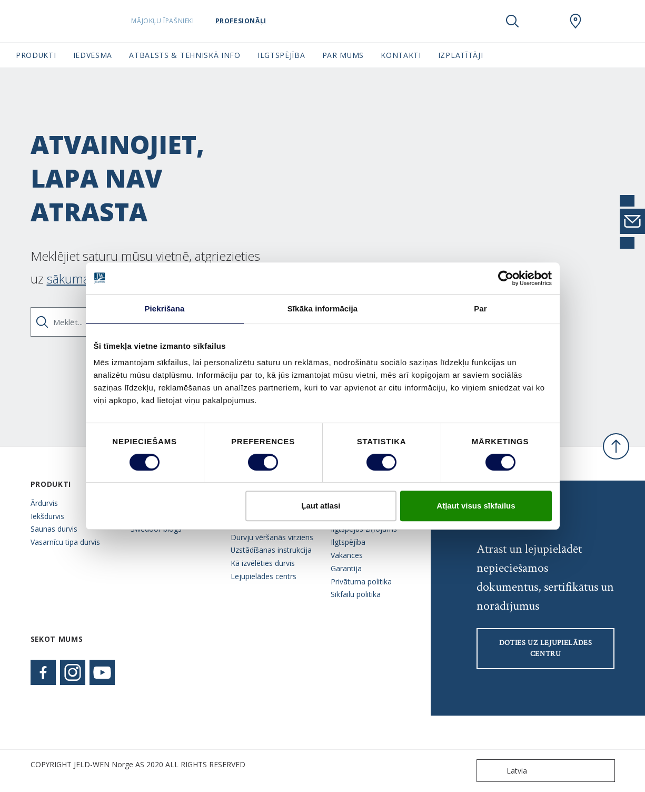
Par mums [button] (343, 55)
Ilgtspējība (348, 542)
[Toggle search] (512, 21)
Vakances (347, 555)
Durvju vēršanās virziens (272, 537)
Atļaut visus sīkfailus (475, 505)
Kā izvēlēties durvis (263, 563)
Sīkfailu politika (356, 594)
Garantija (346, 568)
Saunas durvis (54, 529)
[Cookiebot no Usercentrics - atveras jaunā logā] (506, 278)
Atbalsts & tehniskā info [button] (185, 55)
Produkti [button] (36, 55)
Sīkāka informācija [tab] (322, 308)
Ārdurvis (44, 503)
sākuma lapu (81, 278)
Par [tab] (480, 308)
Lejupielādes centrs (263, 576)
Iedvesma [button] (93, 55)
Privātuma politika (361, 581)
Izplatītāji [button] (460, 55)
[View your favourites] (544, 21)
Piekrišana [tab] (164, 308)
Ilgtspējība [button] (281, 55)
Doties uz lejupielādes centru (545, 648)
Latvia (504, 770)
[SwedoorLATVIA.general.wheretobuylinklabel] (575, 21)
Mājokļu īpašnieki (189, 20)
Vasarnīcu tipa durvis (65, 542)
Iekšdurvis (47, 516)
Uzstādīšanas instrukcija (271, 550)
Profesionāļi (267, 20)
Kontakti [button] (401, 55)
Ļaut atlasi (320, 505)
